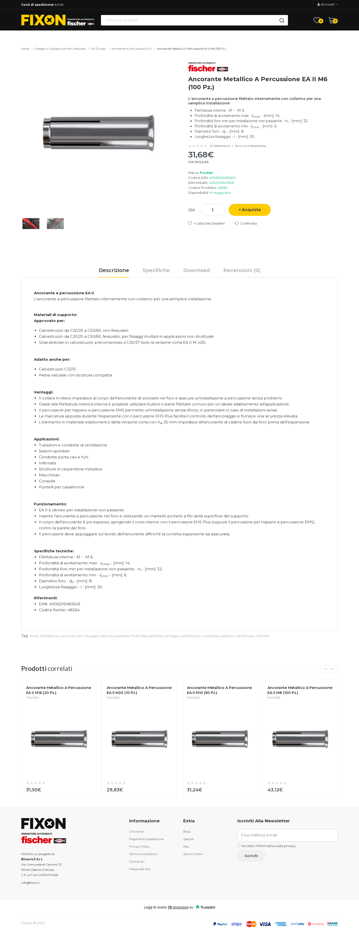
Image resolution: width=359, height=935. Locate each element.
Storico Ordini (193, 854)
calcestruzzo (190, 636)
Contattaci (137, 861)
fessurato (107, 636)
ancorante (67, 636)
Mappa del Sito (139, 869)
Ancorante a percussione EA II (131, 48)
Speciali (188, 839)
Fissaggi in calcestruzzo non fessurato (60, 48)
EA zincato (98, 48)
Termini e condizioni (143, 854)
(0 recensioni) (220, 145)
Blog (186, 831)
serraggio (172, 636)
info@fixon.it (30, 883)
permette (156, 636)
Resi (186, 846)
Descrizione (114, 270)
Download (196, 270)
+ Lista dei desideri (209, 223)
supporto (226, 636)
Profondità (139, 636)
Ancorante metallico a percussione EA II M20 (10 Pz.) (139, 690)
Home (25, 48)
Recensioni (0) (241, 270)
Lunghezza (209, 636)
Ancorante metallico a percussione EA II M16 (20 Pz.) (58, 690)
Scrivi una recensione (250, 145)
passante (122, 636)
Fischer (206, 173)
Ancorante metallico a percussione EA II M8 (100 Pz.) (300, 690)
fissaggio (91, 636)
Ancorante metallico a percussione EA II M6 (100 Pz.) (191, 48)
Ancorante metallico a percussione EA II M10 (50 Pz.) (219, 690)
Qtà (191, 210)
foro (80, 636)
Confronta (248, 223)
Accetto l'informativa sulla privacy (269, 846)
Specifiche (156, 270)
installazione (49, 636)
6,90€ (42, 4)
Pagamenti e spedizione (146, 839)
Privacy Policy (139, 846)
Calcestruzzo (244, 636)
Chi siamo (136, 831)
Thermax (262, 636)
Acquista (251, 209)
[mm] (33, 636)
